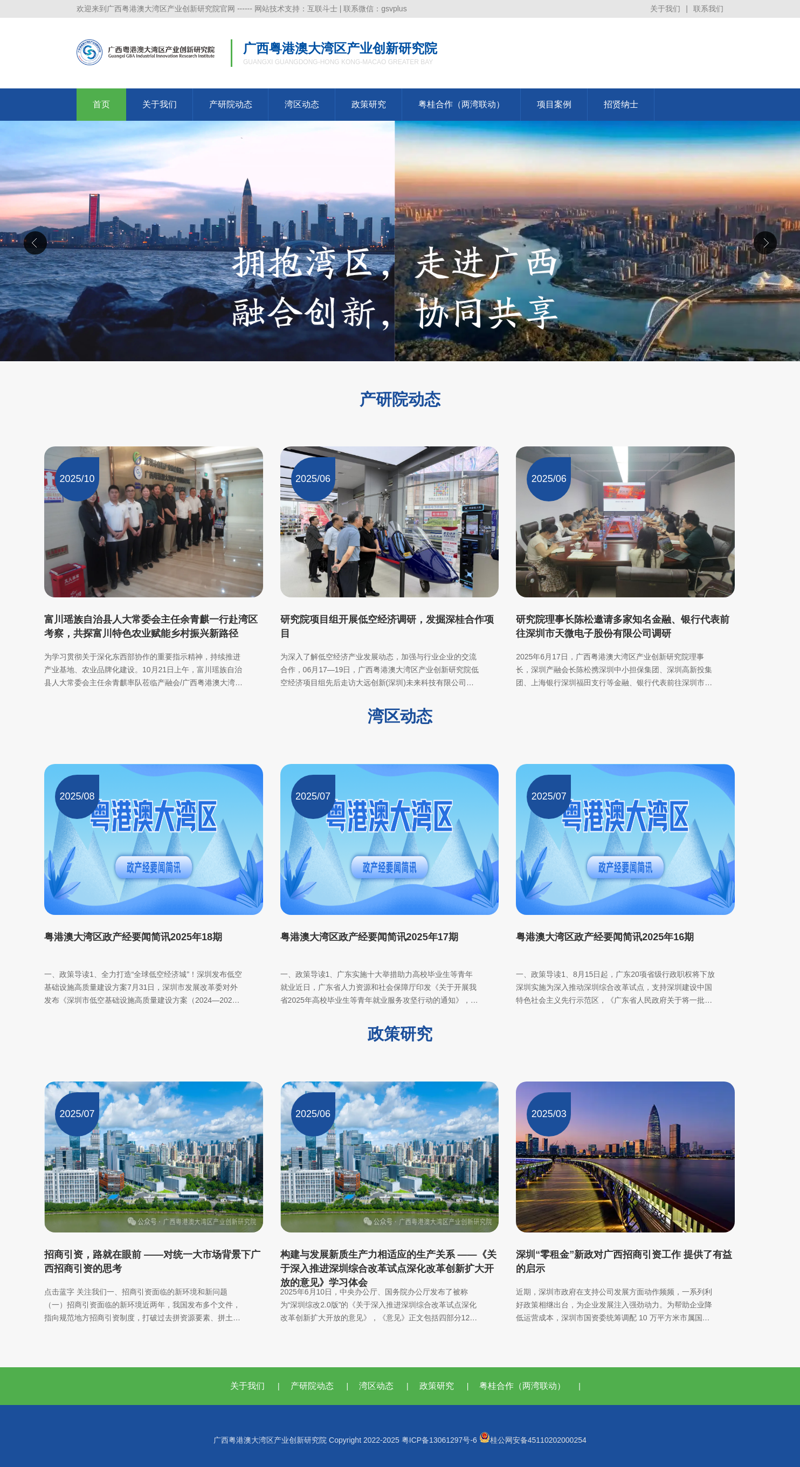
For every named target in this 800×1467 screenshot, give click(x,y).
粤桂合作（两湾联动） (461, 104)
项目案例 (554, 104)
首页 (101, 104)
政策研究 (368, 104)
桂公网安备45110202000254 (533, 1440)
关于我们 (665, 8)
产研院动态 (230, 104)
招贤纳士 (621, 104)
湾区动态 (302, 104)
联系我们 (708, 8)
